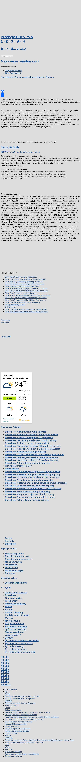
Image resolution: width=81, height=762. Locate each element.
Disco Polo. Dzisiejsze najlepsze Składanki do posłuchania (27, 295)
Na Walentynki (12, 620)
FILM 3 (5, 663)
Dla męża (10, 573)
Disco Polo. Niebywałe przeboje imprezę (21, 293)
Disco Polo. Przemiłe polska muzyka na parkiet (29, 480)
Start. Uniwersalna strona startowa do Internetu (24, 742)
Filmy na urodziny (12, 705)
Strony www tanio (14, 632)
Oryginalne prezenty (13, 71)
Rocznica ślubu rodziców (17, 556)
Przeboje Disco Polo (17, 37)
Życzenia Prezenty (14, 646)
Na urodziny (11, 567)
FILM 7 (5, 675)
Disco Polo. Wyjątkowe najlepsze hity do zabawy (29, 494)
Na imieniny (11, 564)
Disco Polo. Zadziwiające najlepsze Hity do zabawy (24, 284)
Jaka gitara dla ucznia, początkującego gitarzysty (24, 719)
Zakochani (9, 749)
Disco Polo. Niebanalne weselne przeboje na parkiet (25, 279)
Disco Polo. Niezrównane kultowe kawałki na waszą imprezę (36, 482)
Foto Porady (11, 600)
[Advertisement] (16, 16)
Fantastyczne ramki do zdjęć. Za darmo (20, 703)
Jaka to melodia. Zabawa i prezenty (18, 721)
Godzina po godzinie (8, 419)
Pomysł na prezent (14, 553)
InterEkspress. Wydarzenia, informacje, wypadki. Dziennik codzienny (32, 717)
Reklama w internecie (16, 626)
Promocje (9, 738)
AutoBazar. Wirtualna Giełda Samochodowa (22, 696)
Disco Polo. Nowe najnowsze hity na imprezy (28, 491)
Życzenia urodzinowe (16, 582)
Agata (7, 694)
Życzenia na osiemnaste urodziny (22, 640)
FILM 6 (5, 672)
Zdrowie (9, 637)
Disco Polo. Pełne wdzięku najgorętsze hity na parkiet (26, 309)
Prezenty (9, 540)
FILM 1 (5, 657)
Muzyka (9, 617)
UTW (7, 745)
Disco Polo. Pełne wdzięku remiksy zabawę (27, 499)
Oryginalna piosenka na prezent (18, 728)
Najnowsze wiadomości (20, 61)
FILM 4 (5, 666)
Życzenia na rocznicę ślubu (19, 643)
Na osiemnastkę (13, 561)
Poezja (8, 538)
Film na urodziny (13, 598)
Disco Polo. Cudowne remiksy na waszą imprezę (29, 485)
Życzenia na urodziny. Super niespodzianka (22, 754)
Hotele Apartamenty (15, 603)
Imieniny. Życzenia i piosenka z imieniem (21, 715)
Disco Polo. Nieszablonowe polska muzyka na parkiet (32, 477)
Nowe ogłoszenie (12, 726)
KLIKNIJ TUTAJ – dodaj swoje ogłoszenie (20, 152)
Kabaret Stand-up (14, 612)
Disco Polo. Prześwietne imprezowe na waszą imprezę (26, 311)
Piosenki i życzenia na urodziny (17, 731)
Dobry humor (10, 307)
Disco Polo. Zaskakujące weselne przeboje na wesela (26, 298)
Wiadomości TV (13, 634)
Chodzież (8, 701)
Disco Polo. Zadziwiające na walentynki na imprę (30, 497)
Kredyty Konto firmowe (17, 615)
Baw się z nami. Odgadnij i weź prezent (20, 698)
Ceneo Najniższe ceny (16, 592)
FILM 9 (5, 681)
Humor (8, 606)
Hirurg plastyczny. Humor (15, 304)
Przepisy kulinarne (14, 623)
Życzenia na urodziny (13, 752)
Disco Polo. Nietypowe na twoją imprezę (21, 277)
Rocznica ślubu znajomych (18, 559)
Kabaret (9, 609)
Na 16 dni (5, 421)
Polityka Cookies (11, 733)
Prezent (8, 735)
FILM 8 (5, 678)
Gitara (7, 708)
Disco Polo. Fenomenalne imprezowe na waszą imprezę (33, 488)
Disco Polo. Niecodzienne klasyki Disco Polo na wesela (26, 291)
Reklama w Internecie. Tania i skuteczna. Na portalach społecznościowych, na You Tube (39, 740)
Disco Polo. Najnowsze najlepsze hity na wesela (23, 281)
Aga (6, 691)
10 (24, 49)
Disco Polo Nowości (13, 73)
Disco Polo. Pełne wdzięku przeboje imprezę (22, 302)
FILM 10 (5, 684)
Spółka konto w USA (15, 629)
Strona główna (11, 689)
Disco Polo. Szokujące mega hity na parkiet (22, 286)
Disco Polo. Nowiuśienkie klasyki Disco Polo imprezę (25, 300)
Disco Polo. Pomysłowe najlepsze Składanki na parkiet (26, 288)
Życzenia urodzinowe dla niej (20, 652)
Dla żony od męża (14, 570)
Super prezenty (10, 147)
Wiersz (7, 747)
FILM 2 (5, 660)
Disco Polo (10, 543)
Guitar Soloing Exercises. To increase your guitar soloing (27, 712)
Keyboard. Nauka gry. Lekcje (16, 724)
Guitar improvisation (13, 710)
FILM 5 (5, 669)
